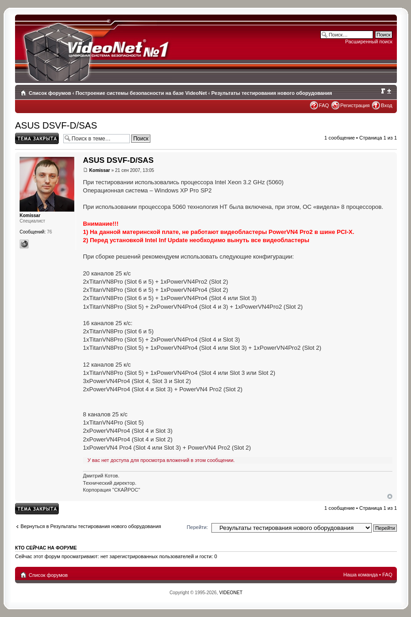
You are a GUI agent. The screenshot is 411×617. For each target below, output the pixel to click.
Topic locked (37, 138)
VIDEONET (230, 592)
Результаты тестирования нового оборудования (271, 93)
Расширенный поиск (368, 41)
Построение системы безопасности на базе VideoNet (141, 93)
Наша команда (361, 574)
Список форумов (50, 93)
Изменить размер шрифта (385, 91)
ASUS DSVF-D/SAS (56, 125)
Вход (386, 105)
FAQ (324, 105)
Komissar (99, 170)
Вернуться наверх (389, 496)
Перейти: (197, 527)
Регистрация (355, 105)
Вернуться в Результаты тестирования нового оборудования (91, 526)
